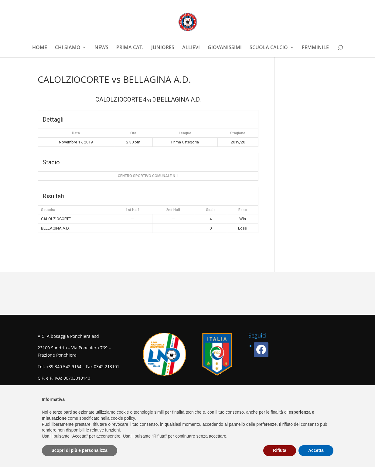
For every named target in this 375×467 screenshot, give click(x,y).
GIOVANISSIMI (225, 48)
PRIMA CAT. (129, 48)
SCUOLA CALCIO (269, 48)
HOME (39, 48)
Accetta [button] (316, 450)
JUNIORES (162, 48)
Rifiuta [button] (279, 450)
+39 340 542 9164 (63, 366)
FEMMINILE (315, 48)
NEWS (101, 48)
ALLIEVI (191, 48)
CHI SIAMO (67, 48)
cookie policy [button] (123, 418)
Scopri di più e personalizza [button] (79, 450)
